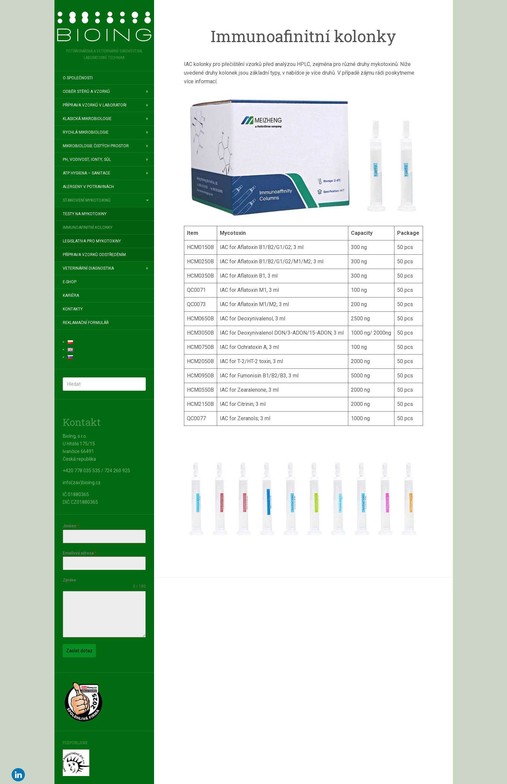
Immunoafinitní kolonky (88, 227)
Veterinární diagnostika (88, 268)
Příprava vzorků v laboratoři (95, 105)
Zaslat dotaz (79, 650)
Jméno (71, 526)
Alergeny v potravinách (88, 186)
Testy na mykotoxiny (85, 214)
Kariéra (71, 295)
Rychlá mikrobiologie (86, 132)
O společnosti (78, 78)
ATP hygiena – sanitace (86, 173)
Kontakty (73, 309)
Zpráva (69, 580)
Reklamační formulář (86, 322)
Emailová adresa (79, 553)
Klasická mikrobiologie (87, 118)
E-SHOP (69, 282)
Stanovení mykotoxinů (87, 200)
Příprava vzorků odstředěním (94, 254)
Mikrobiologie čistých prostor (96, 146)
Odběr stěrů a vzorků (86, 91)
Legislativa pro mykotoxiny (92, 241)
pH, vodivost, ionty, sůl (87, 159)
